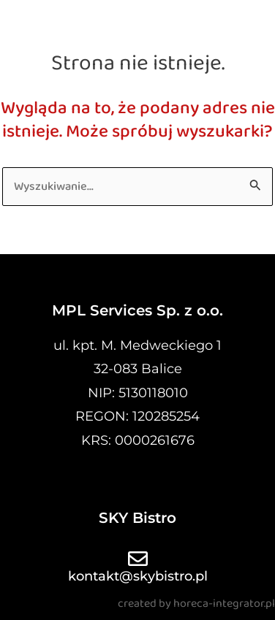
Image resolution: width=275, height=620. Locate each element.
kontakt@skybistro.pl (138, 576)
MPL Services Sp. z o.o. (137, 310)
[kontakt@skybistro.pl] (138, 558)
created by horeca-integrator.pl (196, 603)
